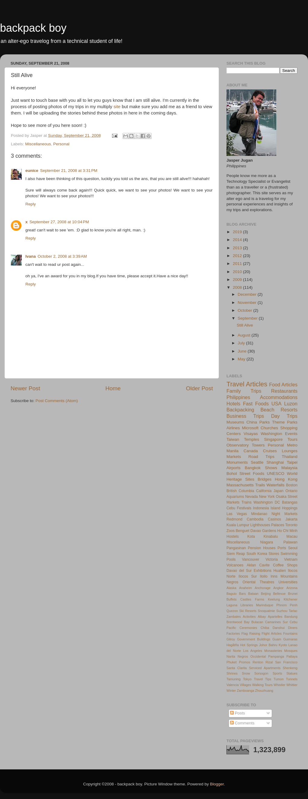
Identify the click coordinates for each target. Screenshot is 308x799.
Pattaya (291, 656)
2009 (238, 279)
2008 (238, 287)
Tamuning (233, 679)
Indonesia (261, 508)
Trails (260, 485)
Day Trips (284, 416)
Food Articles (283, 384)
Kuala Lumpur (237, 525)
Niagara (266, 542)
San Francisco (286, 662)
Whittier (291, 685)
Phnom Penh (286, 605)
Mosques (290, 650)
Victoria (271, 559)
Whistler (279, 685)
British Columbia (240, 491)
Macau (292, 536)
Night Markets (284, 514)
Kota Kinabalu (262, 536)
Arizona (291, 588)
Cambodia (255, 519)
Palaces (277, 525)
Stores (273, 554)
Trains (247, 502)
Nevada (251, 497)
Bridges (264, 479)
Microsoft (250, 428)
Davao (255, 531)
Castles (245, 599)
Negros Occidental (252, 656)
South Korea (256, 554)
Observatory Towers (245, 445)
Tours (292, 439)
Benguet (242, 531)
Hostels (232, 536)
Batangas (289, 502)
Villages (245, 685)
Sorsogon (261, 673)
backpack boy (33, 28)
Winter (231, 690)
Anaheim (245, 588)
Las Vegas (236, 514)
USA (276, 403)
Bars (242, 593)
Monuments (237, 462)
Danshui (279, 628)
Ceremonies (248, 628)
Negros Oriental (240, 582)
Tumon (279, 679)
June (243, 351)
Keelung (274, 599)
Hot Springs (249, 645)
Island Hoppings (284, 508)
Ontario (291, 491)
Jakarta (291, 519)
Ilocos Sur (248, 576)
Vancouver (250, 559)
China (251, 422)
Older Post (199, 388)
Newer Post (25, 388)
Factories (233, 633)
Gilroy (230, 639)
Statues (291, 673)
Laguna (231, 605)
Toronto (291, 525)
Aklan (251, 565)
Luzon (290, 403)
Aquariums (235, 497)
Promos (244, 662)
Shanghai (275, 462)
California (263, 491)
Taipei (292, 462)
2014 (238, 239)
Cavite (264, 565)
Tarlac (293, 611)
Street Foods (251, 473)
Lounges (289, 451)
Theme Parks (284, 422)
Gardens (269, 531)
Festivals (244, 508)
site (117, 106)
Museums (235, 422)
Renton (258, 662)
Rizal (269, 662)
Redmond (234, 519)
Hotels (233, 403)
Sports (277, 673)
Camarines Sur (276, 622)
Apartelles (275, 616)
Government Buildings (253, 639)
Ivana (30, 256)
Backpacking (240, 409)
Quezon (232, 611)
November (248, 302)
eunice (31, 170)
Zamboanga (245, 690)
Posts (237, 713)
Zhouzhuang (264, 690)
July (242, 343)
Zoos (230, 531)
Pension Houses (262, 548)
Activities (249, 616)
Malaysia (289, 468)
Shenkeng (290, 668)
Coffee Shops (285, 565)
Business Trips (245, 416)
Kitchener (290, 599)
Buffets (231, 599)
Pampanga (276, 656)
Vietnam (290, 559)
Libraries (246, 605)
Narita (230, 656)
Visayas (251, 433)
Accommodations (278, 397)
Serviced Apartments (265, 668)
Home (112, 388)
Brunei (292, 593)
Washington (271, 433)
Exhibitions (262, 571)
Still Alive (245, 325)
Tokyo (247, 679)
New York (267, 497)
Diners (292, 628)
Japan (279, 491)
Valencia (232, 685)
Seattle (257, 462)
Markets (233, 456)
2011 (238, 263)
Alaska (231, 588)
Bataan (253, 593)
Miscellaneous (38, 144)
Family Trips (243, 391)
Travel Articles (246, 384)
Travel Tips (262, 679)
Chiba (265, 628)
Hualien (279, 571)
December (248, 294)
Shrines (232, 673)
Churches (269, 428)
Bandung (290, 616)
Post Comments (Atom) (57, 400)
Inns (274, 576)
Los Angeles (252, 650)
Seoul (292, 548)
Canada (251, 451)
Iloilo (264, 576)
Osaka (281, 497)
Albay (262, 616)
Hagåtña (232, 645)
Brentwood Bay (237, 622)
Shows (271, 468)
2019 (238, 232)
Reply (30, 204)
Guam (276, 639)
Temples (251, 439)
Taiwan (232, 439)
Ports (282, 548)
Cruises (270, 451)
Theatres (267, 582)
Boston (291, 485)
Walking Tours (262, 685)
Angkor (278, 588)
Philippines (238, 397)
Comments (242, 723)
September (248, 318)
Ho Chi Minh (287, 531)
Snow (246, 673)
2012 (238, 255)
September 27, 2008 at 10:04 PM (59, 222)
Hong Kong (286, 479)
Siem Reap (235, 554)
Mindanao (259, 514)
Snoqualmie (266, 611)
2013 (238, 248)
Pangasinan (236, 548)
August (245, 335)
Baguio (231, 593)
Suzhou (281, 611)
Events (291, 433)
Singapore (273, 439)
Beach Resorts (279, 409)
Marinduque (264, 605)
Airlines (233, 428)
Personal (61, 144)
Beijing (266, 593)
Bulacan (257, 622)
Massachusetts (240, 485)
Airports (233, 468)
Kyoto (283, 645)
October (245, 310)
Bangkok (253, 468)
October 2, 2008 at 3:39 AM (62, 256)
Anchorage (263, 588)
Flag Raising (250, 633)
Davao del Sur (239, 571)
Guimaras (290, 639)
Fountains (290, 633)
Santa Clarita (236, 668)
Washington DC (267, 502)
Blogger (217, 784)
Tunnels (291, 679)
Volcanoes (234, 565)
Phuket (231, 662)
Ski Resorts (247, 611)
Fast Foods (256, 403)
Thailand (289, 456)
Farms (259, 599)
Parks (264, 422)
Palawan (290, 542)
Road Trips (261, 456)
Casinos (274, 519)
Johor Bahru (268, 645)
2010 (238, 271)
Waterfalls (276, 485)
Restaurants (284, 391)
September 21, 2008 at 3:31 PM (69, 170)
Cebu (230, 508)
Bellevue (279, 593)
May (242, 359)
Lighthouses (260, 525)
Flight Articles (271, 633)
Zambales (233, 616)
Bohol (231, 473)
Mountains (289, 576)
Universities (287, 582)
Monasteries (273, 650)
